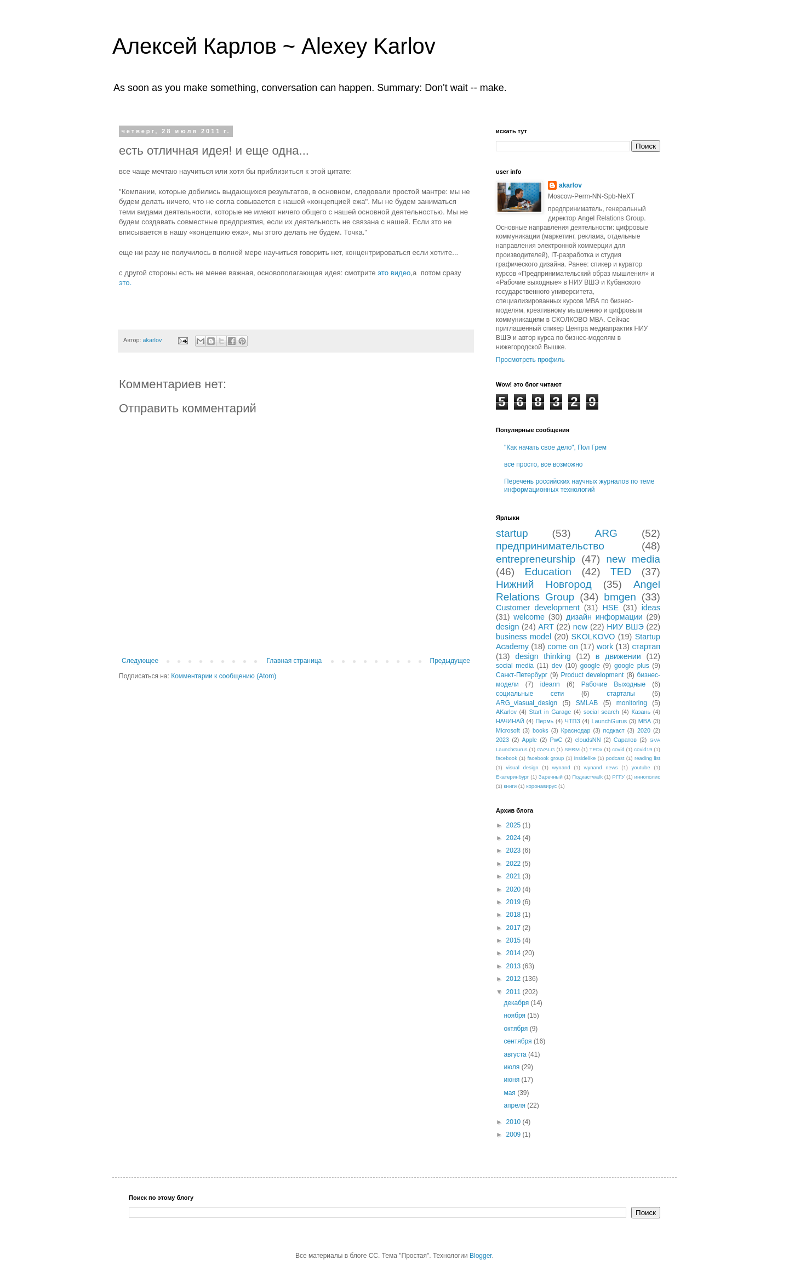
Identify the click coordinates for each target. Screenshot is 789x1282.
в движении (618, 656)
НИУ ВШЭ (625, 626)
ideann (550, 684)
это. (125, 283)
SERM (572, 749)
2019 (514, 902)
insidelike (585, 758)
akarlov (570, 185)
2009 (514, 1134)
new (580, 626)
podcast (615, 758)
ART (546, 626)
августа (516, 1054)
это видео (394, 273)
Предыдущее (450, 661)
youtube (641, 767)
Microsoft (508, 730)
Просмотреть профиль (530, 360)
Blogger (481, 1256)
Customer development (538, 607)
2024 (514, 838)
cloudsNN (588, 739)
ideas (651, 607)
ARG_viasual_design (526, 703)
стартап (646, 646)
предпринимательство (550, 546)
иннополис (647, 777)
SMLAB (587, 703)
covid (618, 749)
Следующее (140, 661)
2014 (514, 953)
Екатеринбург (512, 777)
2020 (643, 730)
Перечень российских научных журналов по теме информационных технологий (579, 485)
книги (510, 786)
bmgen (620, 597)
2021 (514, 876)
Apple (529, 739)
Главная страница (294, 661)
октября (516, 1029)
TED (620, 571)
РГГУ (618, 777)
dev (557, 666)
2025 (514, 825)
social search (601, 711)
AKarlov (506, 711)
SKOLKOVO (593, 636)
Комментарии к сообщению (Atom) (223, 676)
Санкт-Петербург (521, 675)
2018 (514, 914)
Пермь (544, 721)
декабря (517, 1003)
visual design (522, 767)
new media (633, 559)
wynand (561, 767)
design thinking (543, 656)
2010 (514, 1122)
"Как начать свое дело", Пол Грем (555, 447)
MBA (644, 721)
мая (510, 1093)
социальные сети (530, 693)
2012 (514, 979)
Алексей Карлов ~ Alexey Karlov (274, 46)
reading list (647, 758)
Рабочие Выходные (613, 684)
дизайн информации (604, 616)
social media (515, 666)
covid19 (643, 749)
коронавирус (541, 786)
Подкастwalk (587, 777)
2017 (514, 928)
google (590, 666)
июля (512, 1067)
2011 (514, 992)
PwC (556, 739)
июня (512, 1080)
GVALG (545, 749)
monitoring (631, 703)
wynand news (601, 767)
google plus (631, 666)
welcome (529, 616)
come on (562, 646)
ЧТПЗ (572, 721)
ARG (606, 533)
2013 (514, 966)
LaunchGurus (609, 721)
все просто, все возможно (543, 464)
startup (512, 533)
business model (523, 636)
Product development (592, 675)
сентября (519, 1041)
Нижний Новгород (544, 584)
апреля (515, 1105)
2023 (502, 739)
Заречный (551, 777)
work (605, 646)
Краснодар (576, 730)
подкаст (614, 730)
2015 (514, 940)
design (507, 626)
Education (548, 571)
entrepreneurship (535, 559)
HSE (610, 607)
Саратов (625, 739)
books (540, 730)
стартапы (621, 693)
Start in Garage (550, 711)
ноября (515, 1015)
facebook (506, 758)
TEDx (596, 749)
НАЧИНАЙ (510, 721)
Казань (640, 711)
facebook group (545, 758)
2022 (514, 863)
